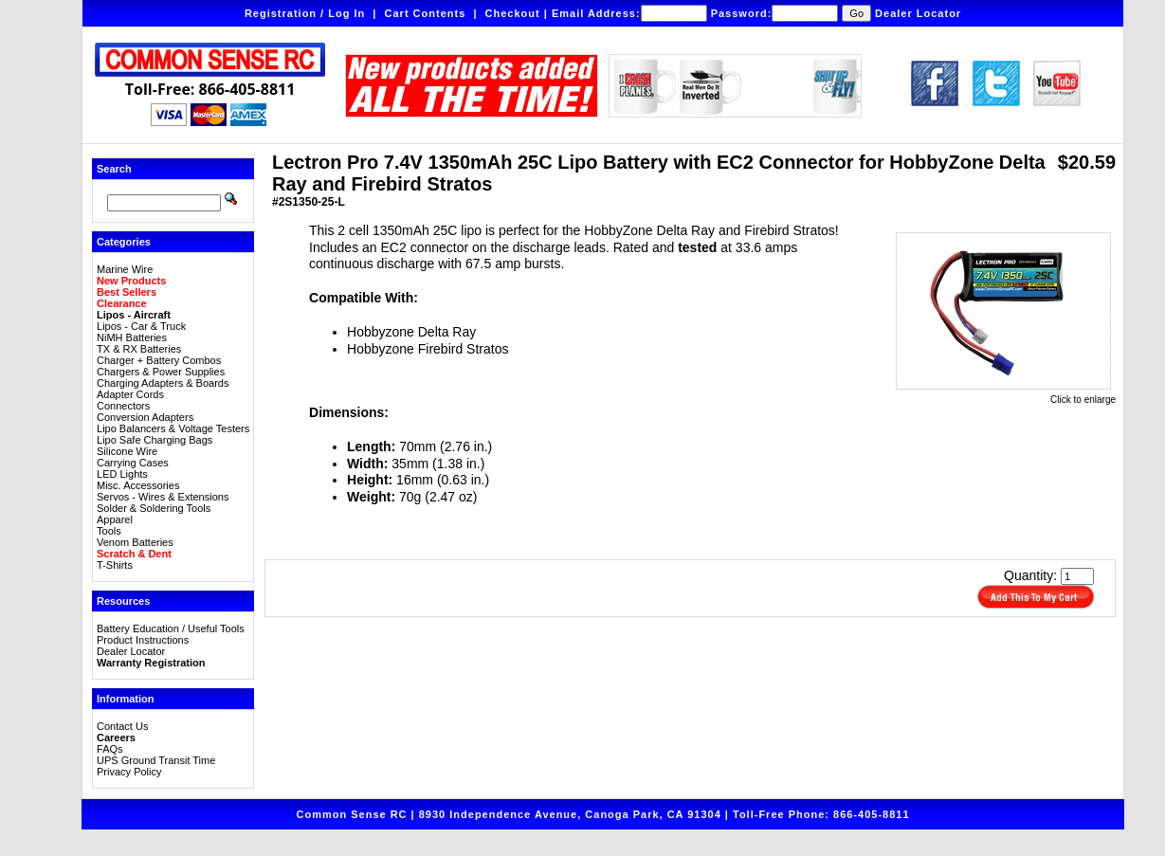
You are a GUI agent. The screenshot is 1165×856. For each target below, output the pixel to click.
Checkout (512, 13)
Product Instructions (143, 640)
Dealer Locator (918, 13)
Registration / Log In (305, 13)
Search (114, 168)
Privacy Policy (129, 771)
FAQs (110, 749)
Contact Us (122, 726)
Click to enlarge (1006, 395)
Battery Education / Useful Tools (171, 628)
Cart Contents (425, 13)
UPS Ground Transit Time (156, 760)
